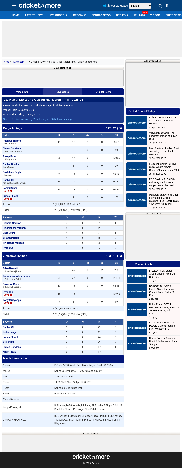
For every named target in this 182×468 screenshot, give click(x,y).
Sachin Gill (14, 181)
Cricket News (103, 92)
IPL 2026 (139, 15)
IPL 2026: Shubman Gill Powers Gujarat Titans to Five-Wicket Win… (162, 325)
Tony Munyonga (12, 301)
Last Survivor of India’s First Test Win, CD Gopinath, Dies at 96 (164, 151)
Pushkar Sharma (12, 142)
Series (122, 15)
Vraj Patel (8, 342)
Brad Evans (9, 233)
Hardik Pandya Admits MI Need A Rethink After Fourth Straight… (164, 341)
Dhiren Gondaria (12, 150)
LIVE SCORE (58, 15)
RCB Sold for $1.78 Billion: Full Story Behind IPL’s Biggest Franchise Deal (163, 182)
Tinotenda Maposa (13, 242)
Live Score (19, 61)
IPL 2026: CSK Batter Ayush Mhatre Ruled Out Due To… (162, 273)
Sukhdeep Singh (12, 173)
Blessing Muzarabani (14, 228)
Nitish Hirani (9, 352)
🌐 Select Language (115, 5)
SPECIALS (79, 15)
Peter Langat (10, 332)
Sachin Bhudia (11, 166)
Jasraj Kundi (10, 189)
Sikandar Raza (11, 237)
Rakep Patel (9, 158)
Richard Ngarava (12, 223)
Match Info (22, 92)
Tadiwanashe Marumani (16, 277)
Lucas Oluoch (10, 197)
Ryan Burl (8, 247)
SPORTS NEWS (101, 15)
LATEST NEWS (34, 15)
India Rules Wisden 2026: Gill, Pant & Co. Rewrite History (163, 120)
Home (16, 15)
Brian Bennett (12, 270)
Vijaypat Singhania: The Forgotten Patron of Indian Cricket (163, 135)
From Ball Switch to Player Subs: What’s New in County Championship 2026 (164, 167)
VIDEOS (155, 15)
